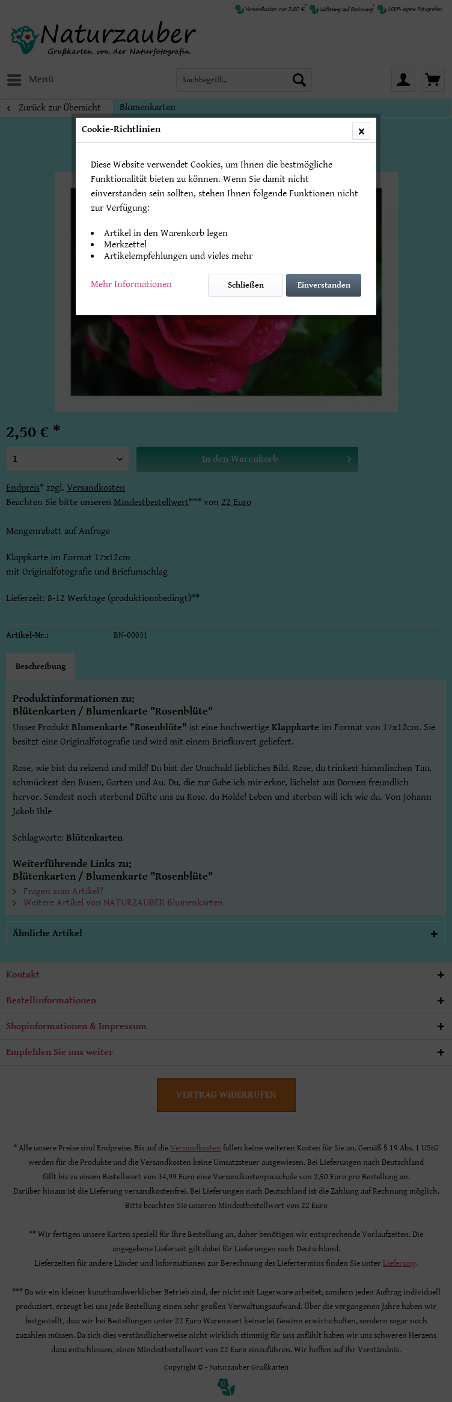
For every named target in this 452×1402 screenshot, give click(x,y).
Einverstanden (324, 285)
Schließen (246, 285)
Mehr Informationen (131, 284)
